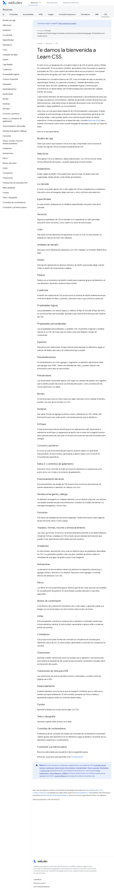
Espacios (41, 342)
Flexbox (41, 275)
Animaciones (43, 564)
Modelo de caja (45, 138)
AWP (97, 14)
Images (51, 14)
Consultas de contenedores (51, 728)
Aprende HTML (94, 120)
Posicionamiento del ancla (50, 479)
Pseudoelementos (46, 357)
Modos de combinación (49, 601)
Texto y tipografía (46, 716)
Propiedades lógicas (47, 305)
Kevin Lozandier (93, 768)
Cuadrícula (42, 290)
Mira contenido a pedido (67, 23)
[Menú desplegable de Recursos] (41, 2)
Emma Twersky (70, 768)
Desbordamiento (46, 686)
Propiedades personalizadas (51, 323)
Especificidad (44, 199)
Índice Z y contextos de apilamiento (55, 464)
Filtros (40, 582)
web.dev (40, 43)
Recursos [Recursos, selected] (34, 3)
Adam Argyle (59, 768)
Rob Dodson (104, 768)
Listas (40, 616)
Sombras (41, 409)
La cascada (43, 184)
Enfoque (41, 424)
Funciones (42, 512)
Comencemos (77, 757)
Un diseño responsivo (67, 14)
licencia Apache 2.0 (82, 793)
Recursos (7, 9)
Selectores (42, 153)
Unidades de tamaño (47, 244)
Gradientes (43, 546)
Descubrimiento (52, 3)
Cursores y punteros (47, 445)
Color (40, 229)
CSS (56, 43)
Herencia (41, 214)
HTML (41, 14)
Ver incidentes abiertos (42, 887)
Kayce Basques (55, 773)
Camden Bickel (81, 768)
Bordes (41, 393)
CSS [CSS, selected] (105, 14)
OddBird (65, 773)
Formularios (85, 14)
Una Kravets (50, 768)
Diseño (40, 260)
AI (3, 14)
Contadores (43, 634)
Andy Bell (97, 765)
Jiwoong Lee (45, 771)
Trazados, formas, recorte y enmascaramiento (61, 527)
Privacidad (14, 14)
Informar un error (40, 883)
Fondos (41, 704)
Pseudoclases (44, 375)
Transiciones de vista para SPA (52, 671)
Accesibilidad (28, 14)
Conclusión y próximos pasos (52, 746)
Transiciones (43, 652)
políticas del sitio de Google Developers (54, 795)
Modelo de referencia (71, 3)
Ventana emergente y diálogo (52, 494)
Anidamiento (43, 168)
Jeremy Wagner (60, 776)
